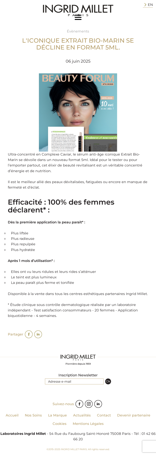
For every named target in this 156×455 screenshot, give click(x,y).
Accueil (12, 415)
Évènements (78, 31)
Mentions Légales (88, 424)
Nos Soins (33, 415)
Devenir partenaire (133, 415)
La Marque (57, 415)
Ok (108, 381)
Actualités (82, 415)
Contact (104, 415)
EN (148, 4)
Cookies (59, 424)
